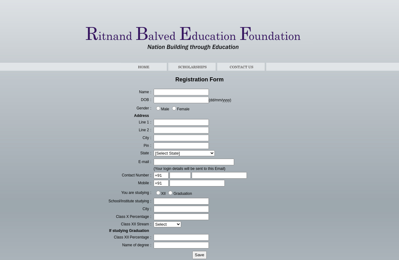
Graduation (182, 193)
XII (163, 193)
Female (183, 109)
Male (165, 109)
